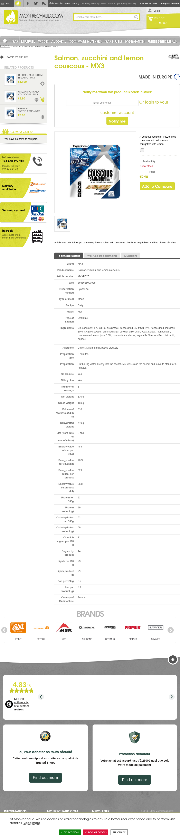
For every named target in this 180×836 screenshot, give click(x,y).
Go (136, 17)
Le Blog (18, 3)
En (7, 3)
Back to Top (173, 659)
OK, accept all (69, 832)
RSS (44, 3)
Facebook (28, 3)
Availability (149, 161)
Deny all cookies (95, 832)
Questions (130, 255)
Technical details (68, 255)
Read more (31, 822)
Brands (90, 613)
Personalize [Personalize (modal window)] (119, 832)
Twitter (36, 3)
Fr (2, 3)
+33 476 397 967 (148, 3)
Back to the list (17, 57)
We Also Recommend (102, 255)
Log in (157, 11)
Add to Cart (42, 99)
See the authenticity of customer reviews (21, 704)
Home (5, 46)
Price (152, 171)
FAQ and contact (170, 3)
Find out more (45, 777)
